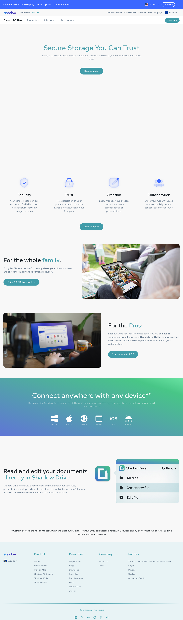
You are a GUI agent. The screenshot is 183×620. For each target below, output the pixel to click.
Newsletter (74, 586)
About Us (104, 561)
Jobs (101, 565)
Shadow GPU (40, 582)
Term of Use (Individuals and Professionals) (149, 561)
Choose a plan (91, 70)
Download (74, 570)
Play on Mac (40, 570)
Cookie (131, 574)
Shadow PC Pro (41, 578)
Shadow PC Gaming (43, 574)
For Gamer (25, 12)
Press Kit (73, 574)
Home (37, 561)
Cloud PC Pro (12, 20)
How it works (40, 565)
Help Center (75, 561)
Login (158, 12)
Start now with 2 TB (123, 354)
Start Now (172, 20)
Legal (131, 565)
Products (33, 20)
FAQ (71, 582)
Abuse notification (137, 578)
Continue (168, 4)
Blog (71, 565)
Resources (67, 20)
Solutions (50, 20)
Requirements (76, 578)
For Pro (35, 12)
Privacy (131, 570)
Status (72, 591)
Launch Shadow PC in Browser (121, 12)
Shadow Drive (145, 12)
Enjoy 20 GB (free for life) (21, 282)
